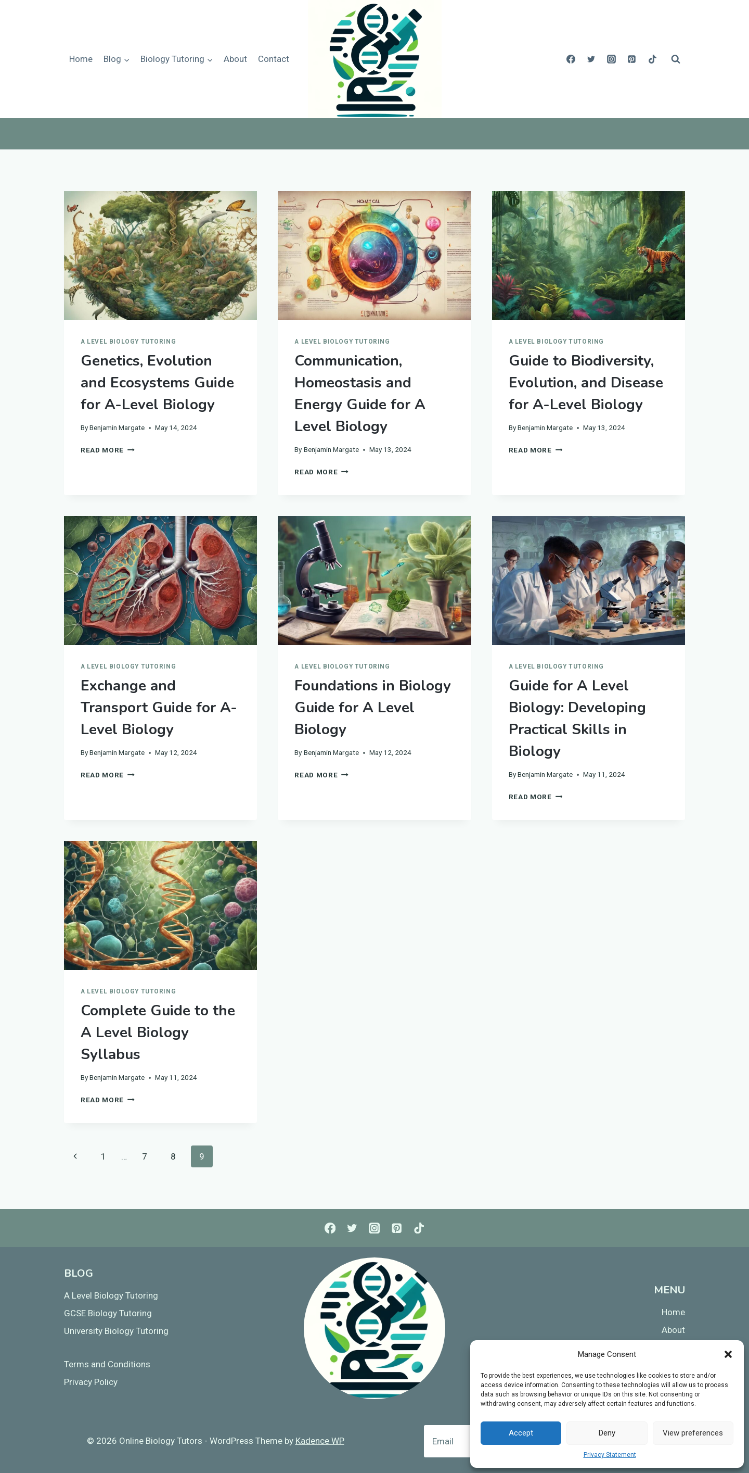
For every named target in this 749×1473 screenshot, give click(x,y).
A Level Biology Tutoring (128, 341)
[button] (728, 1354)
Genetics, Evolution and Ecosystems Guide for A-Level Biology (157, 382)
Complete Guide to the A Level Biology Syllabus (158, 1032)
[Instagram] (612, 59)
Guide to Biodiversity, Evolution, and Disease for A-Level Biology (586, 382)
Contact (273, 59)
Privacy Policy (91, 1382)
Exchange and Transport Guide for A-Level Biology (159, 707)
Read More (108, 450)
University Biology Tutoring (116, 1331)
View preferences (693, 1433)
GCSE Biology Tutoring (108, 1313)
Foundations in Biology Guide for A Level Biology (372, 707)
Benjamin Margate (117, 427)
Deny (607, 1433)
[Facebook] (571, 59)
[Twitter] (591, 59)
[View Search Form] (675, 59)
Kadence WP (319, 1441)
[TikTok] (652, 59)
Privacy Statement (610, 1454)
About (235, 59)
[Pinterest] (632, 59)
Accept (521, 1433)
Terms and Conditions (107, 1364)
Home (81, 59)
